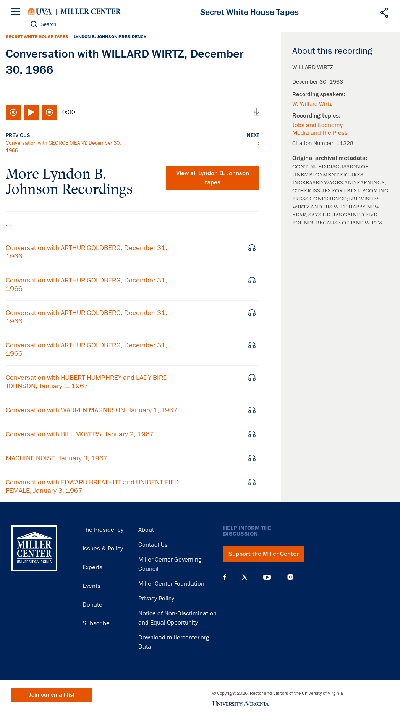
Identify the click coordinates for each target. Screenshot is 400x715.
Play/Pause (31, 112)
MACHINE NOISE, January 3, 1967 (57, 458)
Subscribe (96, 623)
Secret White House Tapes (37, 37)
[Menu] (17, 12)
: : (257, 142)
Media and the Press (320, 133)
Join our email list (51, 695)
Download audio (256, 112)
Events (91, 586)
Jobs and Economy (317, 125)
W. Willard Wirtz (312, 103)
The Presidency (103, 530)
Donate (92, 604)
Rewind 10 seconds (13, 112)
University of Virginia (40, 11)
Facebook (224, 577)
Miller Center (90, 11)
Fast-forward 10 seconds (49, 112)
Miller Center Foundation (171, 583)
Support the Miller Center (263, 554)
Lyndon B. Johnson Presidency (110, 37)
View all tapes (212, 177)
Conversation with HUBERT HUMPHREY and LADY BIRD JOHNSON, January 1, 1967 (87, 381)
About (146, 530)
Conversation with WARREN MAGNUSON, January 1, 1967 (92, 410)
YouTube (267, 577)
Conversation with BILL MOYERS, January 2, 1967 (80, 434)
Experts (92, 567)
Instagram (290, 577)
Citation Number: (314, 143)
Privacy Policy (156, 598)
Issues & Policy (103, 548)
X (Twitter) (244, 577)
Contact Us (153, 545)
